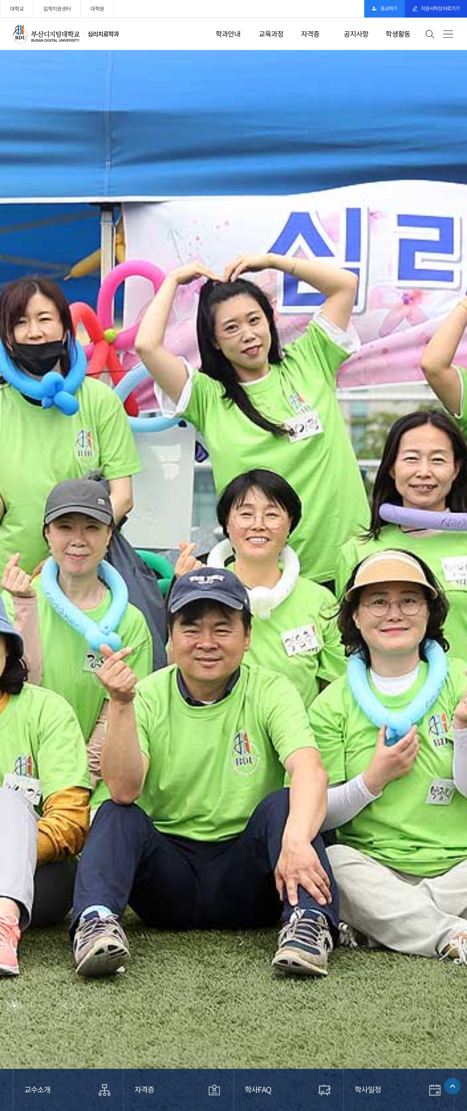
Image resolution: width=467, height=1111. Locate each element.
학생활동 (398, 34)
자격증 (310, 34)
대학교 (17, 9)
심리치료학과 (104, 34)
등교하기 (378, 9)
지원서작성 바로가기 (436, 9)
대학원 (97, 9)
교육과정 (271, 34)
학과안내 (228, 34)
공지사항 (356, 34)
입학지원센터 (57, 9)
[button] (14, 1006)
